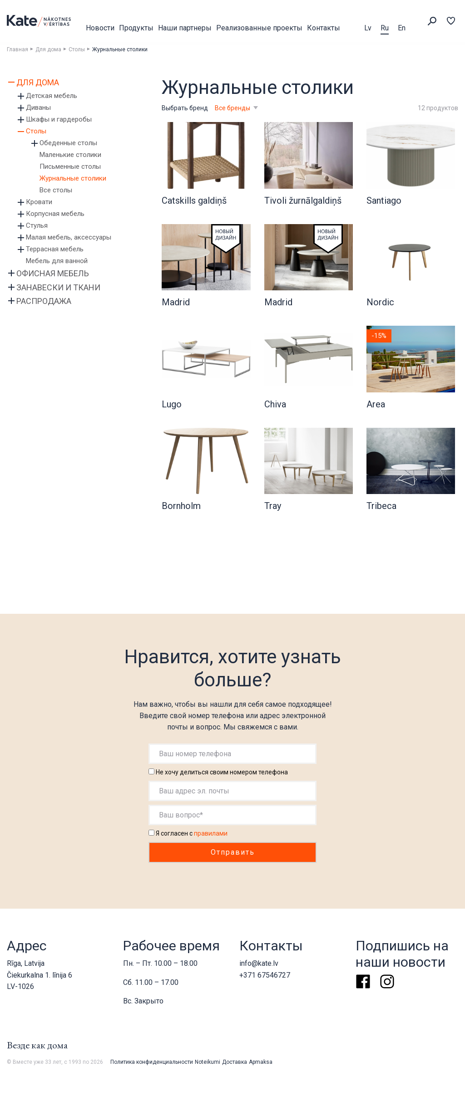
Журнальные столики (73, 178)
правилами (211, 833)
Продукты (136, 28)
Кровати (39, 202)
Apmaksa (260, 1062)
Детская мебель (51, 96)
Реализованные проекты (259, 28)
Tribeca (381, 505)
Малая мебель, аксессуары (68, 237)
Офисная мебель (52, 273)
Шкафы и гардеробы (59, 119)
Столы (77, 49)
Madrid (176, 302)
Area (375, 404)
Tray (272, 505)
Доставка (234, 1062)
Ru (385, 28)
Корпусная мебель (55, 214)
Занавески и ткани (58, 287)
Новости (100, 28)
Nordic (380, 302)
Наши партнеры (185, 28)
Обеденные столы (68, 143)
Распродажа (43, 301)
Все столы (56, 190)
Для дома (48, 49)
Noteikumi (207, 1062)
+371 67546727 (264, 975)
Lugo (172, 404)
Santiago (383, 200)
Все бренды (233, 108)
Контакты (323, 28)
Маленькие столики (70, 155)
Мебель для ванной (57, 261)
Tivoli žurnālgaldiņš (302, 200)
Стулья (37, 225)
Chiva (275, 404)
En (402, 28)
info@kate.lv (258, 963)
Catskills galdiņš (194, 200)
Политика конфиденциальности (151, 1062)
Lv (367, 28)
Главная (17, 49)
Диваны (38, 107)
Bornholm (181, 505)
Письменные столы (70, 166)
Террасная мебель (55, 249)
